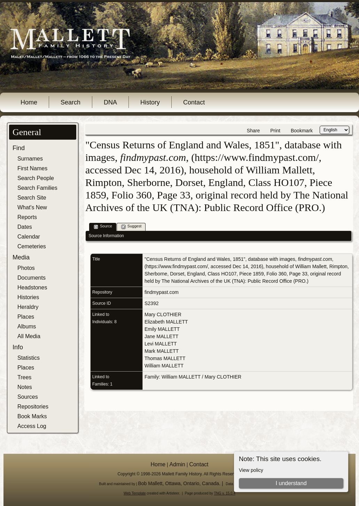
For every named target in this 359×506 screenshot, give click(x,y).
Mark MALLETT (162, 351)
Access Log (31, 426)
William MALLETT (164, 365)
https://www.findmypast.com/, (177, 266)
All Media (28, 336)
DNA (110, 102)
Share (253, 130)
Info (18, 347)
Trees (24, 377)
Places (25, 317)
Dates (24, 227)
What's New (32, 207)
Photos (26, 268)
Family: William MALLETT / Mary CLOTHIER (193, 377)
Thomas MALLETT (165, 358)
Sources (27, 397)
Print (275, 130)
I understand (291, 483)
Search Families (37, 188)
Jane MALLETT (161, 336)
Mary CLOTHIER (163, 314)
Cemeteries (31, 246)
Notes (24, 387)
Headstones (32, 287)
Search (70, 102)
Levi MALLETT (161, 344)
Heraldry (27, 307)
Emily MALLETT (162, 329)
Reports (27, 217)
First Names (32, 168)
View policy (251, 470)
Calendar (28, 237)
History (150, 102)
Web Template (135, 493)
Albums (26, 326)
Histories (28, 297)
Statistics (28, 358)
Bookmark (302, 130)
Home (29, 102)
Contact (194, 102)
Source (103, 226)
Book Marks (32, 416)
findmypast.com (162, 292)
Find (19, 148)
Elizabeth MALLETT (166, 322)
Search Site (31, 198)
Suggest (131, 226)
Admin (177, 464)
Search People (35, 178)
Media (21, 257)
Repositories (32, 407)
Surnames (30, 159)
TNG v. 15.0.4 (224, 493)
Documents (31, 278)
